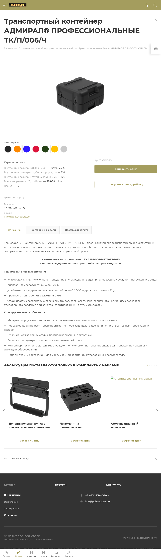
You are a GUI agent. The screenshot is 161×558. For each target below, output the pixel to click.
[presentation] (4, 413)
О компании (12, 495)
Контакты (10, 515)
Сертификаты (11, 508)
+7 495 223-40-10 (14, 207)
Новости (61, 484)
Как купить (113, 484)
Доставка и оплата (76, 229)
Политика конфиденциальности (139, 537)
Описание (14, 229)
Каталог (9, 484)
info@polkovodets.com (18, 216)
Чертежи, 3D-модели (43, 229)
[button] (147, 365)
